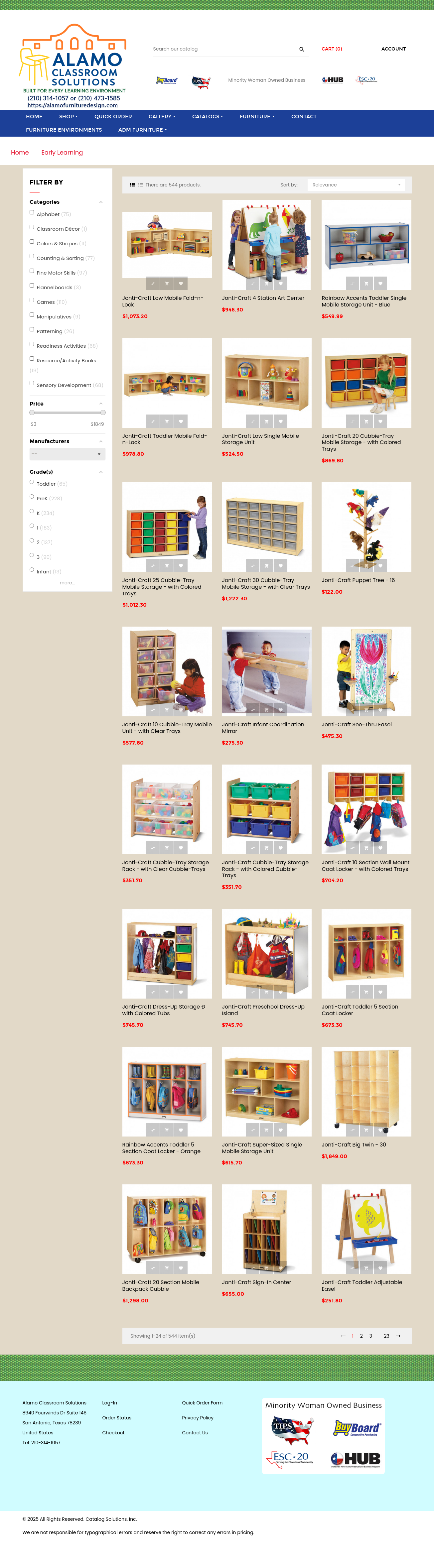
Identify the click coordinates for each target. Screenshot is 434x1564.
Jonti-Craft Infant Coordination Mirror (263, 728)
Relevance (357, 183)
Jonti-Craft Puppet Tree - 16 (358, 580)
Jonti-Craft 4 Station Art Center (263, 298)
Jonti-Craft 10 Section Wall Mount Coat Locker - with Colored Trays (365, 866)
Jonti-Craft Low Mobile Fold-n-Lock (163, 301)
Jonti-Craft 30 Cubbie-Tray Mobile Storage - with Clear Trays (266, 583)
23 (386, 1336)
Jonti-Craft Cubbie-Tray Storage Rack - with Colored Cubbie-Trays (265, 869)
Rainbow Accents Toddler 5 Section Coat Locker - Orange (161, 1148)
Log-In (109, 1402)
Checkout (113, 1432)
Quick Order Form (202, 1402)
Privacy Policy (198, 1417)
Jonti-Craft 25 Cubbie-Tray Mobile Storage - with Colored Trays (162, 586)
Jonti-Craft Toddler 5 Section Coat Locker (360, 1010)
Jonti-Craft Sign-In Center (256, 1282)
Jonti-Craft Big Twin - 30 (354, 1144)
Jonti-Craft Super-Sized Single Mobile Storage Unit (262, 1148)
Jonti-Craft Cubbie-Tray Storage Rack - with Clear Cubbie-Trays (165, 866)
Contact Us (195, 1432)
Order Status (116, 1417)
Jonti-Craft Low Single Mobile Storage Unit (260, 439)
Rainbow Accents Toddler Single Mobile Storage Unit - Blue (364, 301)
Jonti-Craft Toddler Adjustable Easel (362, 1285)
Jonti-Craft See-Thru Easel (357, 724)
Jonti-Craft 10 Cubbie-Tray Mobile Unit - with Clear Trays (167, 728)
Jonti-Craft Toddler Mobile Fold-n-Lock (164, 439)
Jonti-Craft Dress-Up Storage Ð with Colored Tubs (164, 1010)
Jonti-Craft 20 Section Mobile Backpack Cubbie (161, 1285)
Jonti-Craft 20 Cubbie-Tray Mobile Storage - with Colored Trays (361, 442)
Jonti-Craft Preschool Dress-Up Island (263, 1010)
